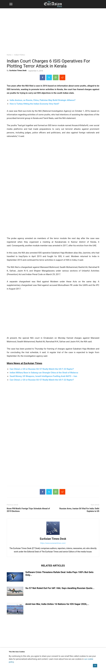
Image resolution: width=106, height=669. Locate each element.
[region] (53, 29)
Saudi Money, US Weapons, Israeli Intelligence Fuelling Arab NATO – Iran (43, 376)
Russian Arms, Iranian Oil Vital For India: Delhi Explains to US (79, 509)
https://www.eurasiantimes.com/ (53, 543)
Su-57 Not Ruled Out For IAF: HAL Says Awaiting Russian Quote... (59, 588)
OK (95, 665)
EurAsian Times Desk (17, 70)
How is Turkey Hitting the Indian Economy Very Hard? (34, 104)
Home (9, 55)
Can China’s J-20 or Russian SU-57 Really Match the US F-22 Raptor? (42, 380)
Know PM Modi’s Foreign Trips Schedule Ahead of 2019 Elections (28, 509)
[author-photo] (53, 535)
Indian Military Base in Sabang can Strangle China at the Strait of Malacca (44, 372)
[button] (11, 4)
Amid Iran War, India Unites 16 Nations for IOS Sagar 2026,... (57, 604)
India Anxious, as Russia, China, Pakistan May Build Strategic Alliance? (42, 100)
